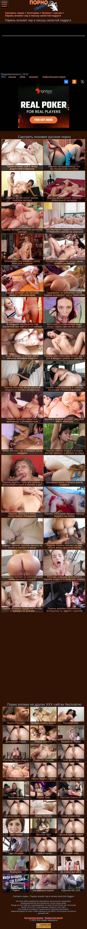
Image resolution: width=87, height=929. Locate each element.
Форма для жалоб (54, 918)
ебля (22, 77)
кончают (33, 77)
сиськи (12, 77)
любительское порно (53, 77)
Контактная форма (33, 918)
